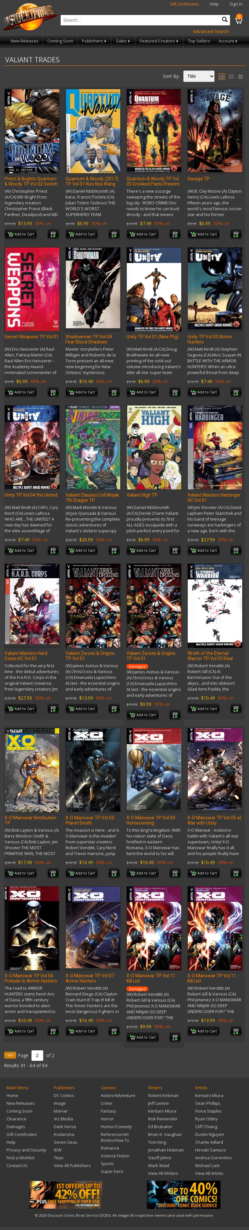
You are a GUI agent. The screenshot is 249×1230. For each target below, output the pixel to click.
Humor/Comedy (116, 1126)
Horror (107, 1119)
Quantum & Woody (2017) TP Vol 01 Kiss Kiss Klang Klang (91, 184)
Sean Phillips (207, 1103)
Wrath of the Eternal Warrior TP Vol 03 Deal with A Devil (210, 658)
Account (228, 41)
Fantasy (108, 1111)
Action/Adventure (118, 1095)
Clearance (16, 1119)
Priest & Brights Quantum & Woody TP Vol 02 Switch (31, 181)
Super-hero (112, 1171)
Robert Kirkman (163, 1095)
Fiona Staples (208, 1111)
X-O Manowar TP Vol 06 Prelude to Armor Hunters (31, 978)
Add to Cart (21, 234)
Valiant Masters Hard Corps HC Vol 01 (26, 656)
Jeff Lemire (158, 1103)
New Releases (25, 41)
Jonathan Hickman (166, 1150)
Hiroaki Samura (210, 1150)
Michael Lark (207, 1165)
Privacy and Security (26, 1150)
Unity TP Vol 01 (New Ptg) (152, 336)
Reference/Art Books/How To (115, 1137)
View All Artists (209, 1173)
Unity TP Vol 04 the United (31, 495)
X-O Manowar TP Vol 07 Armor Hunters (89, 978)
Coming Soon (60, 41)
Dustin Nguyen (209, 1134)
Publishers (94, 41)
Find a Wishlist (20, 1158)
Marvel (60, 1111)
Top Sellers (199, 41)
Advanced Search (211, 31)
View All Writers (163, 1173)
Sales (123, 41)
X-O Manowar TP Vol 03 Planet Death (89, 820)
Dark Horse (65, 1126)
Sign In (236, 4)
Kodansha (64, 1134)
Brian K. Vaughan (165, 1134)
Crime (106, 1103)
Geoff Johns (160, 1158)
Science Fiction (115, 1156)
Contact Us (17, 1165)
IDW (58, 1150)
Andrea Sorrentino (213, 1158)
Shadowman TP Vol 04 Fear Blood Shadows (88, 339)
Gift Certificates (184, 4)
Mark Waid (158, 1165)
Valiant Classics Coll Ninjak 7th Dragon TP (92, 497)
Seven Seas (65, 1142)
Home (12, 1095)
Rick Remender (163, 1119)
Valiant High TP (142, 495)
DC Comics (64, 1095)
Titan (59, 1158)
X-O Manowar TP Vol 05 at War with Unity (214, 820)
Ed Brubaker (160, 1126)
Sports (107, 1163)
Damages (15, 1126)
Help (214, 4)
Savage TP (198, 178)
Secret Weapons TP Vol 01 (32, 336)
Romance (110, 1148)
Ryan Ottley (206, 1119)
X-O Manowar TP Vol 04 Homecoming (150, 820)
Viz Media (63, 1119)
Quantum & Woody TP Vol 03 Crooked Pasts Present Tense (153, 184)
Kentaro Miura (162, 1111)
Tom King (157, 1142)
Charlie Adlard (209, 1142)
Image (60, 1103)
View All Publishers (72, 1165)
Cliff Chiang (206, 1126)
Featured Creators (159, 41)
